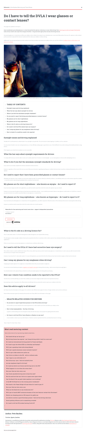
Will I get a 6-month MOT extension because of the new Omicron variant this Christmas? (31, 392)
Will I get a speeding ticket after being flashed (19, 347)
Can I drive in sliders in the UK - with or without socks (22, 355)
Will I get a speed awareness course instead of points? (21, 350)
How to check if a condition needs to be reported (21, 132)
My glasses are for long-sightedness (17, 121)
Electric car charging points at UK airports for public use (22, 395)
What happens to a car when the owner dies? (19, 368)
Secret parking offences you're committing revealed (21, 400)
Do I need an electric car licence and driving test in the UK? (23, 366)
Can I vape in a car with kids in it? (16, 358)
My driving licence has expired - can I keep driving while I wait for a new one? (29, 339)
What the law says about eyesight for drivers (20, 111)
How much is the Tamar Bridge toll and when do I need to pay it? (24, 384)
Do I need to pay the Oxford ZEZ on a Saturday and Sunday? (23, 344)
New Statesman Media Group (69, 420)
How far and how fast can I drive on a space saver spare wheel (24, 376)
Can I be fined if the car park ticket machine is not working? (23, 379)
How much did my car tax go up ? (15, 336)
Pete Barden (17, 413)
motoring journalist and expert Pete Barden (69, 30)
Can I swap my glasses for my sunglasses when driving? (23, 129)
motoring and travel (27, 423)
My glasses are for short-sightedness (17, 119)
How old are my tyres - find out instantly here (19, 360)
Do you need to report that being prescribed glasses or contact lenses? (27, 116)
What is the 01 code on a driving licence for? (20, 124)
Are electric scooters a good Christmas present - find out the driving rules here (28, 397)
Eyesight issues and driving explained (18, 108)
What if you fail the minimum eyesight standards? (21, 113)
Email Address (8, 213)
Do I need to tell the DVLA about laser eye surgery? (21, 127)
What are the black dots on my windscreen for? (19, 389)
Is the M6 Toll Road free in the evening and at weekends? (22, 381)
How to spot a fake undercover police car (17, 352)
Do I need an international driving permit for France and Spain (24, 342)
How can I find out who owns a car (16, 371)
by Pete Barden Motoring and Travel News (18, 7)
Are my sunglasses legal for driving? (16, 363)
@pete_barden (15, 417)
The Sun (52, 420)
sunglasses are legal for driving (30, 267)
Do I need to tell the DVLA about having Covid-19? (20, 403)
